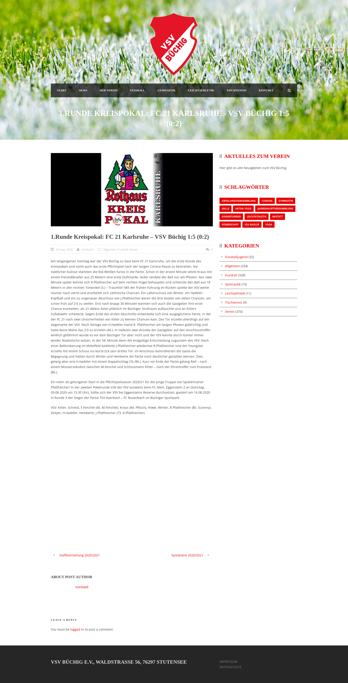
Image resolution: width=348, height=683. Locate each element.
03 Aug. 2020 (64, 249)
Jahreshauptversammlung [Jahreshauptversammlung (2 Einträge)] (275, 208)
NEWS (83, 90)
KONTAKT (266, 90)
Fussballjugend (236, 257)
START (61, 90)
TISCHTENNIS (236, 90)
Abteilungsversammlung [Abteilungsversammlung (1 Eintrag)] (239, 200)
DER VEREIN (109, 90)
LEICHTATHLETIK (201, 90)
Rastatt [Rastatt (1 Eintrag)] (277, 216)
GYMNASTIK (166, 90)
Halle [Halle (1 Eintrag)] (225, 208)
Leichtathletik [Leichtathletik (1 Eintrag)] (256, 216)
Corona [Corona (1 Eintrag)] (267, 200)
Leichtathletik (235, 293)
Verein (133, 249)
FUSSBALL (137, 90)
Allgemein (109, 249)
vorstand (87, 249)
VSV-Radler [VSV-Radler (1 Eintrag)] (252, 224)
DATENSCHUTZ (230, 667)
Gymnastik (233, 284)
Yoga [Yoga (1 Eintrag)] (268, 224)
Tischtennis (233, 302)
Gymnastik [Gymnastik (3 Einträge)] (286, 200)
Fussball (122, 249)
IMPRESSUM (228, 661)
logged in (77, 629)
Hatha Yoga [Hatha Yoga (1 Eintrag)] (243, 208)
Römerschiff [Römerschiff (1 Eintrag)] (230, 224)
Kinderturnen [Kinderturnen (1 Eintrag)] (231, 216)
